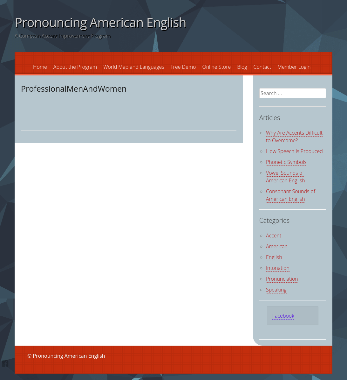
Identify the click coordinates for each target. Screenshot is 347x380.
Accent (273, 235)
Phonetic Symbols (286, 161)
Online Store (216, 66)
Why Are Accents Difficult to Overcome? (294, 136)
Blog (242, 66)
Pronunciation (282, 278)
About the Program (75, 66)
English (274, 257)
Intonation (277, 267)
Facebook (283, 315)
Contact (262, 66)
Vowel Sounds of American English (285, 176)
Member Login (293, 66)
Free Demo (183, 66)
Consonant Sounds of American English (290, 195)
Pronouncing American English (100, 22)
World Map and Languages (133, 66)
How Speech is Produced (294, 151)
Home (40, 66)
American (277, 246)
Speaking (276, 289)
